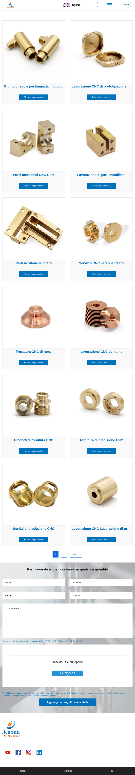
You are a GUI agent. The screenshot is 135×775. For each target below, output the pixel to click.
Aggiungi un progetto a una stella (67, 702)
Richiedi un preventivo (33, 97)
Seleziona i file (67, 673)
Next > (76, 554)
